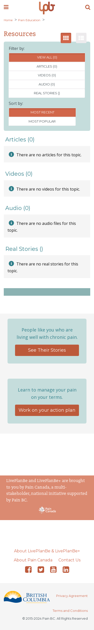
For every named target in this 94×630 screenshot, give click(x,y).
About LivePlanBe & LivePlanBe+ (47, 551)
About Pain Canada (33, 560)
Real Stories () (47, 93)
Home (8, 20)
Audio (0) (47, 84)
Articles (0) (47, 66)
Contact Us (69, 560)
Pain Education (29, 20)
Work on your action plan (47, 410)
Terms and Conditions (70, 611)
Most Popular (42, 121)
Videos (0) (47, 75)
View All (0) (47, 57)
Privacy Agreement (72, 596)
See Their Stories (47, 350)
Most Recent (42, 112)
